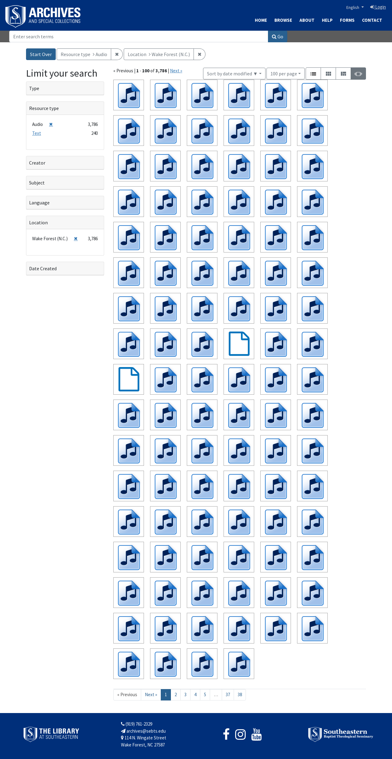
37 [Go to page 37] (228, 694)
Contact (372, 20)
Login (378, 7)
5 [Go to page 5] (205, 694)
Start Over (41, 54)
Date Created (43, 268)
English (353, 7)
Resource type (44, 108)
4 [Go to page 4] (195, 694)
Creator (37, 163)
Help (327, 20)
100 (283, 73)
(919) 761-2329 (136, 724)
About (307, 20)
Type (34, 88)
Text (36, 133)
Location (38, 222)
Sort (232, 73)
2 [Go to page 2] (176, 694)
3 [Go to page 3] (185, 694)
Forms (347, 20)
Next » (176, 71)
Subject (37, 183)
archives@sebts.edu (143, 731)
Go (277, 36)
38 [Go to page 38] (240, 694)
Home (261, 20)
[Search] (138, 36)
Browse (283, 20)
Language (39, 202)
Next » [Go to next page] (151, 694)
